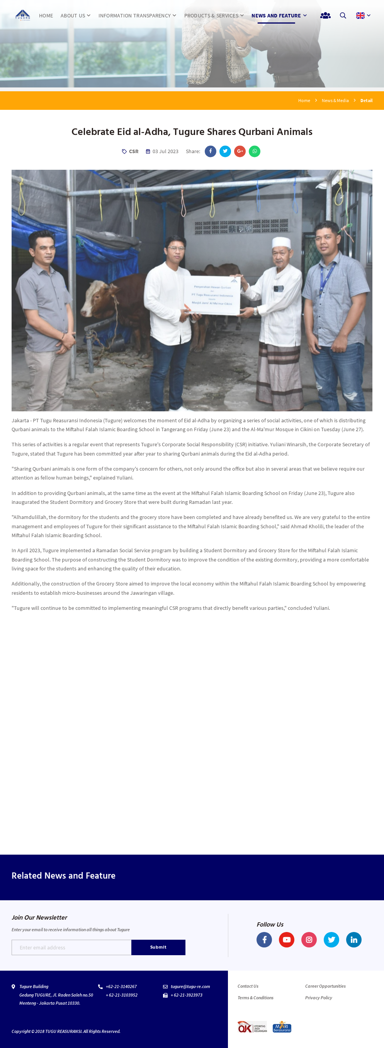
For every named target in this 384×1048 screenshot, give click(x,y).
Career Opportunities (325, 986)
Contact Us (248, 986)
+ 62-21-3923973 (186, 995)
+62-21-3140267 (121, 986)
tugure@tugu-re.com (190, 986)
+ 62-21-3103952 (122, 995)
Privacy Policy (318, 997)
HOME (46, 15)
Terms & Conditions (256, 997)
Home (304, 100)
